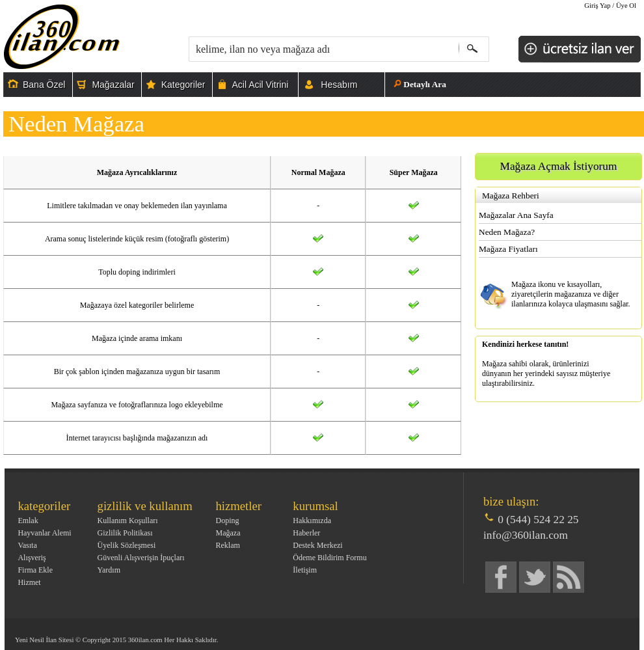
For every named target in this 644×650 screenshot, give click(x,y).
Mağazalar (113, 84)
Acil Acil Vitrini (260, 84)
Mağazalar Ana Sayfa (516, 215)
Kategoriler (183, 84)
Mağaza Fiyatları (508, 249)
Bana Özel (44, 84)
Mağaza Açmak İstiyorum (558, 166)
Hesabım (339, 84)
